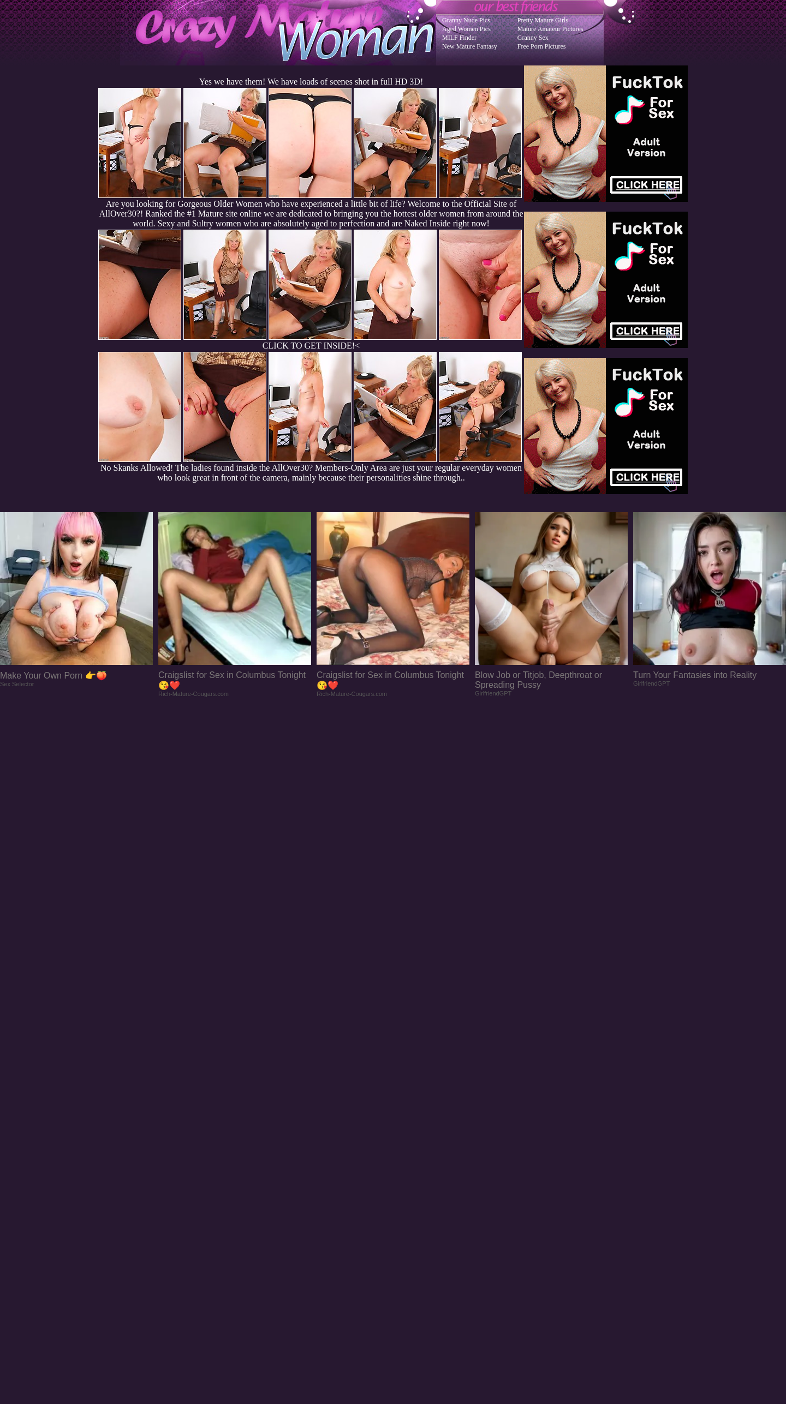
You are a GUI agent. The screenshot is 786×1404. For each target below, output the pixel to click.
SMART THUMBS (412, 1184)
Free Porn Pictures (541, 46)
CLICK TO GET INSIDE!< (311, 345)
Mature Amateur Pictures (550, 29)
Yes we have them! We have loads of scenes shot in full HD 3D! (311, 81)
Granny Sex (533, 37)
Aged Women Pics (466, 29)
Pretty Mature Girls (542, 20)
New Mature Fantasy (469, 46)
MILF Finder (459, 37)
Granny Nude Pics (466, 20)
